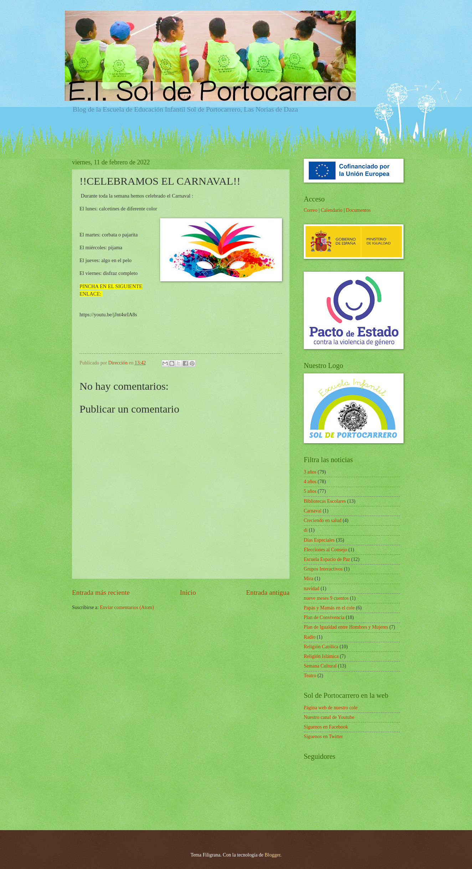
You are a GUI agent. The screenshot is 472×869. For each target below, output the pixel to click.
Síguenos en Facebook (326, 727)
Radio (309, 637)
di (306, 530)
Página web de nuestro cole (331, 707)
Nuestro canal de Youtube (329, 717)
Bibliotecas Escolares (325, 501)
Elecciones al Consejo (325, 549)
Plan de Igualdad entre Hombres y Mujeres (346, 627)
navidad (311, 588)
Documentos (358, 210)
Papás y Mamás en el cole (329, 607)
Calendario (332, 210)
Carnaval (313, 510)
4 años (310, 481)
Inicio (188, 592)
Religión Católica (321, 646)
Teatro (310, 675)
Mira (308, 578)
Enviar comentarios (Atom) (127, 607)
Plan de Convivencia (324, 617)
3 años (310, 472)
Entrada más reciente (101, 592)
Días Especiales (319, 540)
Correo (310, 210)
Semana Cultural (320, 666)
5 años (310, 491)
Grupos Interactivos (323, 569)
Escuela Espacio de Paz (327, 559)
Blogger (272, 855)
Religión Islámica (321, 656)
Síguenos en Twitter (323, 736)
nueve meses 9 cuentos (326, 598)
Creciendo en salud (323, 520)
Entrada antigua (267, 592)
